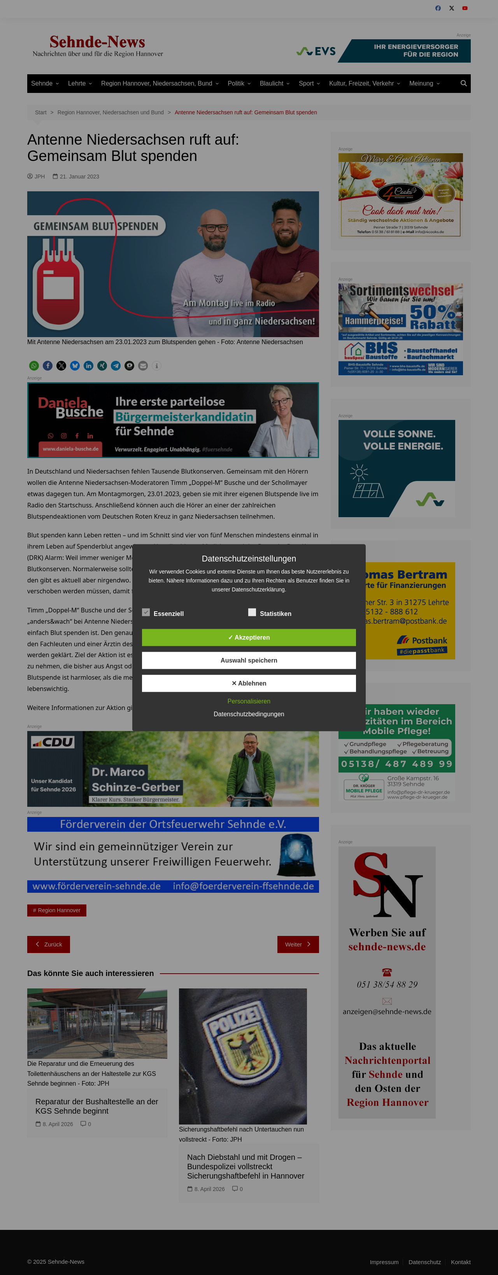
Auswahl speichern (249, 660)
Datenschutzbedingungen (249, 713)
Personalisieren (249, 701)
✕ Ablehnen (249, 683)
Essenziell (163, 612)
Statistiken (269, 612)
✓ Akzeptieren (249, 637)
